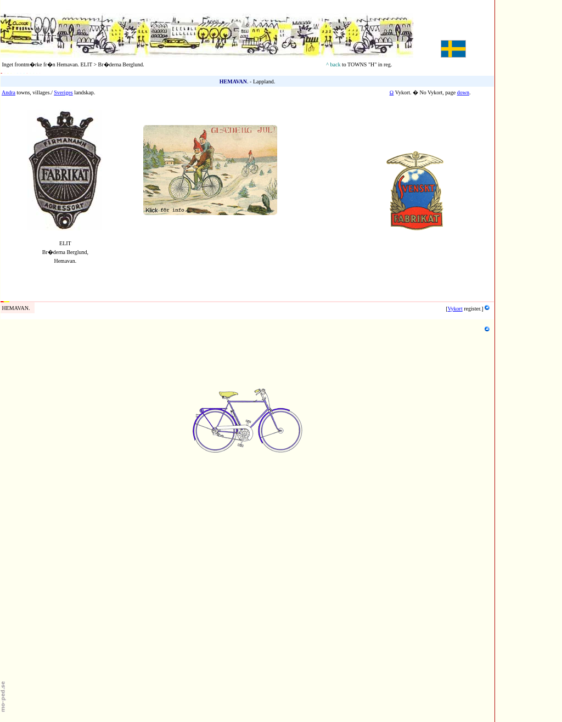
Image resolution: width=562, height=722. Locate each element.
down (463, 92)
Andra (8, 92)
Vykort (455, 309)
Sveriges (63, 92)
